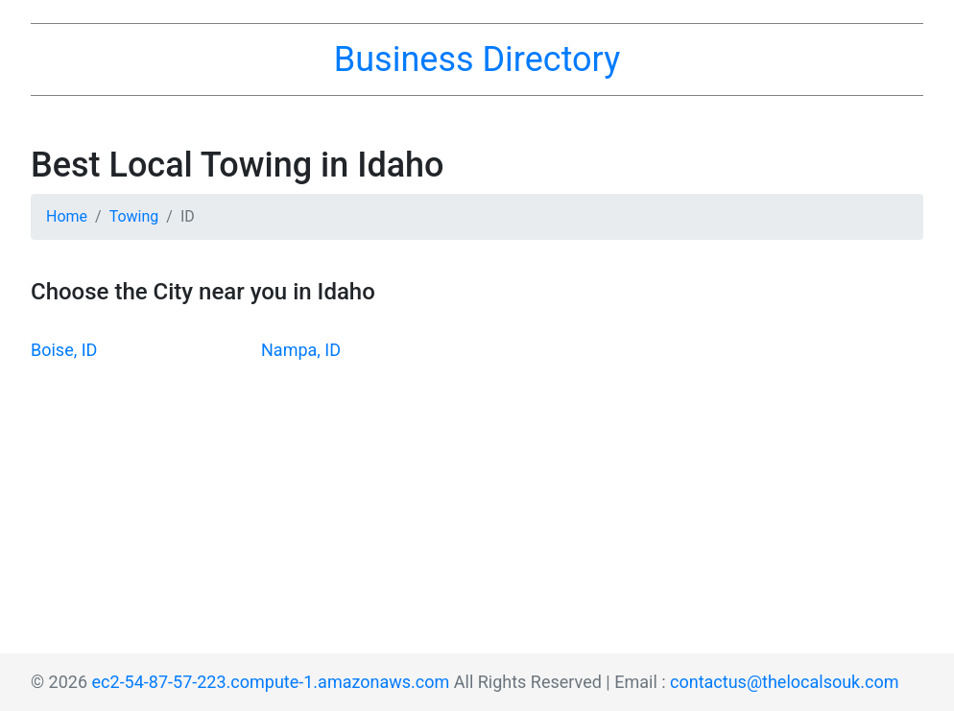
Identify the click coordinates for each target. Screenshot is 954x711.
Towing (134, 216)
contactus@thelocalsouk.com (784, 682)
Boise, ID (64, 350)
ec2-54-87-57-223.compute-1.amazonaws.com (271, 682)
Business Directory (477, 59)
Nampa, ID (301, 350)
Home (66, 216)
